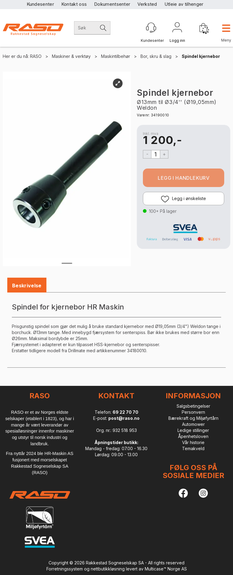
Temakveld (193, 448)
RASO (36, 56)
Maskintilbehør (115, 56)
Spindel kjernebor (201, 56)
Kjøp (183, 178)
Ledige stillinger (193, 430)
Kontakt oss (74, 4)
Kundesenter (40, 4)
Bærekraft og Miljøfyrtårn (193, 418)
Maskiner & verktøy (71, 56)
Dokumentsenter (112, 4)
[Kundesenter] (151, 27)
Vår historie (193, 442)
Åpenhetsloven (193, 436)
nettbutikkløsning (108, 568)
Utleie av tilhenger (184, 4)
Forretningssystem (64, 568)
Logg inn (177, 28)
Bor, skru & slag (155, 56)
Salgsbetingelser (193, 406)
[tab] (26, 286)
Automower (193, 424)
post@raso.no (124, 418)
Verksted (147, 4)
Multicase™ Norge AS (166, 568)
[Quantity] (155, 154)
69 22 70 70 (125, 412)
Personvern (193, 412)
